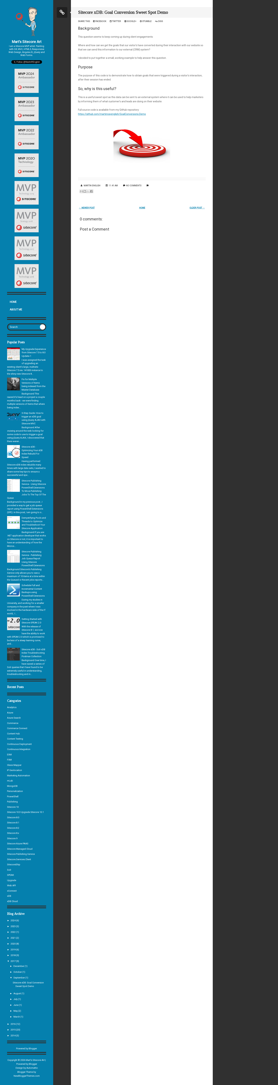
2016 (13, 1024)
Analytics (11, 707)
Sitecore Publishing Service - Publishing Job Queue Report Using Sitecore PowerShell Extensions (33, 558)
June (16, 1005)
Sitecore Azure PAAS (17, 843)
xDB (9, 896)
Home (13, 302)
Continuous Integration (18, 749)
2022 (13, 932)
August (17, 993)
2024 (13, 920)
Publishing (12, 801)
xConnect (12, 890)
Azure (10, 712)
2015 (13, 1029)
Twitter (115, 21)
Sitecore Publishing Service (21, 854)
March (16, 1016)
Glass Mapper (14, 765)
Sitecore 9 (12, 838)
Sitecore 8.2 (13, 828)
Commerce (12, 723)
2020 (13, 943)
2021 (13, 938)
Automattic (32, 1068)
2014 (13, 1035)
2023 (13, 926)
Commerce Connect (17, 728)
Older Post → (197, 208)
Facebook (99, 21)
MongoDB (12, 786)
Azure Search (14, 717)
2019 (13, 949)
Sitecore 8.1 (13, 822)
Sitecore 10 (13, 807)
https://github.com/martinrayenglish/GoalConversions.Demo (112, 114)
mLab (10, 780)
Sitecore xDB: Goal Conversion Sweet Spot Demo (123, 12)
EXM (9, 754)
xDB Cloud (12, 901)
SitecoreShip (13, 864)
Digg (159, 21)
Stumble (146, 21)
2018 (13, 955)
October (17, 972)
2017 (13, 961)
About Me (16, 309)
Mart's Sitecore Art (26, 42)
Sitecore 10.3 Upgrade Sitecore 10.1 (25, 812)
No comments (133, 185)
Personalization (15, 791)
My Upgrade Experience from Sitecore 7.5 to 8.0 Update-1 (34, 352)
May (15, 1011)
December (19, 966)
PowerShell (12, 796)
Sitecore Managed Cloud (19, 849)
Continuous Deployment (19, 744)
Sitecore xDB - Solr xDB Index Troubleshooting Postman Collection (33, 653)
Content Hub (13, 733)
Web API (11, 885)
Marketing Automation (18, 775)
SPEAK (10, 875)
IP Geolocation (14, 770)
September (19, 977)
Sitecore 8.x (13, 833)
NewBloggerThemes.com (27, 1076)
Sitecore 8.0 (13, 817)
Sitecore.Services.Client (19, 859)
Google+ (130, 21)
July (15, 999)
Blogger (33, 1048)
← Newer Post (87, 208)
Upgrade (11, 880)
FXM (9, 759)
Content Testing (15, 738)
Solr (9, 869)
